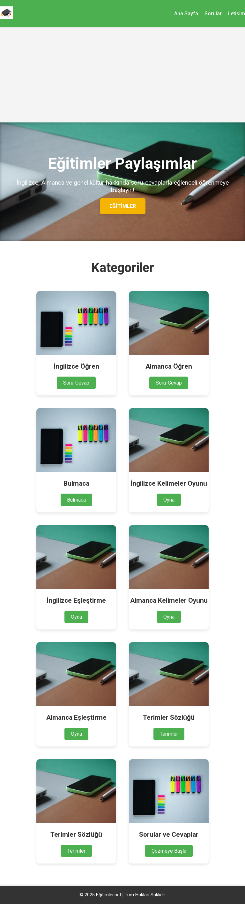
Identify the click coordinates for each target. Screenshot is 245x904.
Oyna (168, 500)
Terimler (169, 734)
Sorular (213, 14)
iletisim (236, 14)
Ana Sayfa (186, 14)
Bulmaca (76, 500)
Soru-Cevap (76, 383)
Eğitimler (122, 206)
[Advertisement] (122, 74)
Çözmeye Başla (169, 851)
